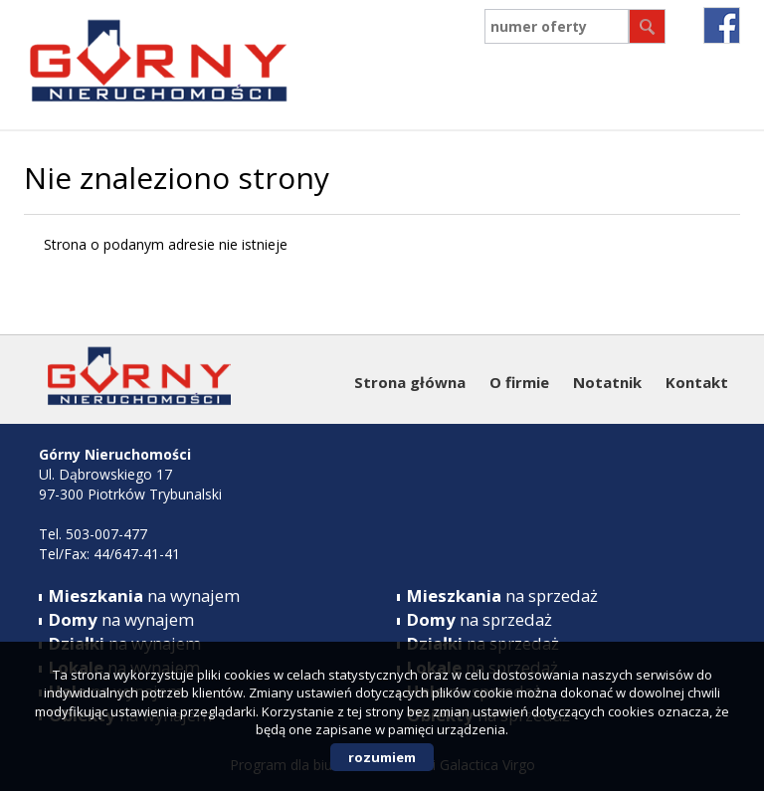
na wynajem (144, 595)
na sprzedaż (502, 595)
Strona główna (410, 382)
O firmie (519, 382)
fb (721, 25)
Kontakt (697, 382)
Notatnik (607, 382)
